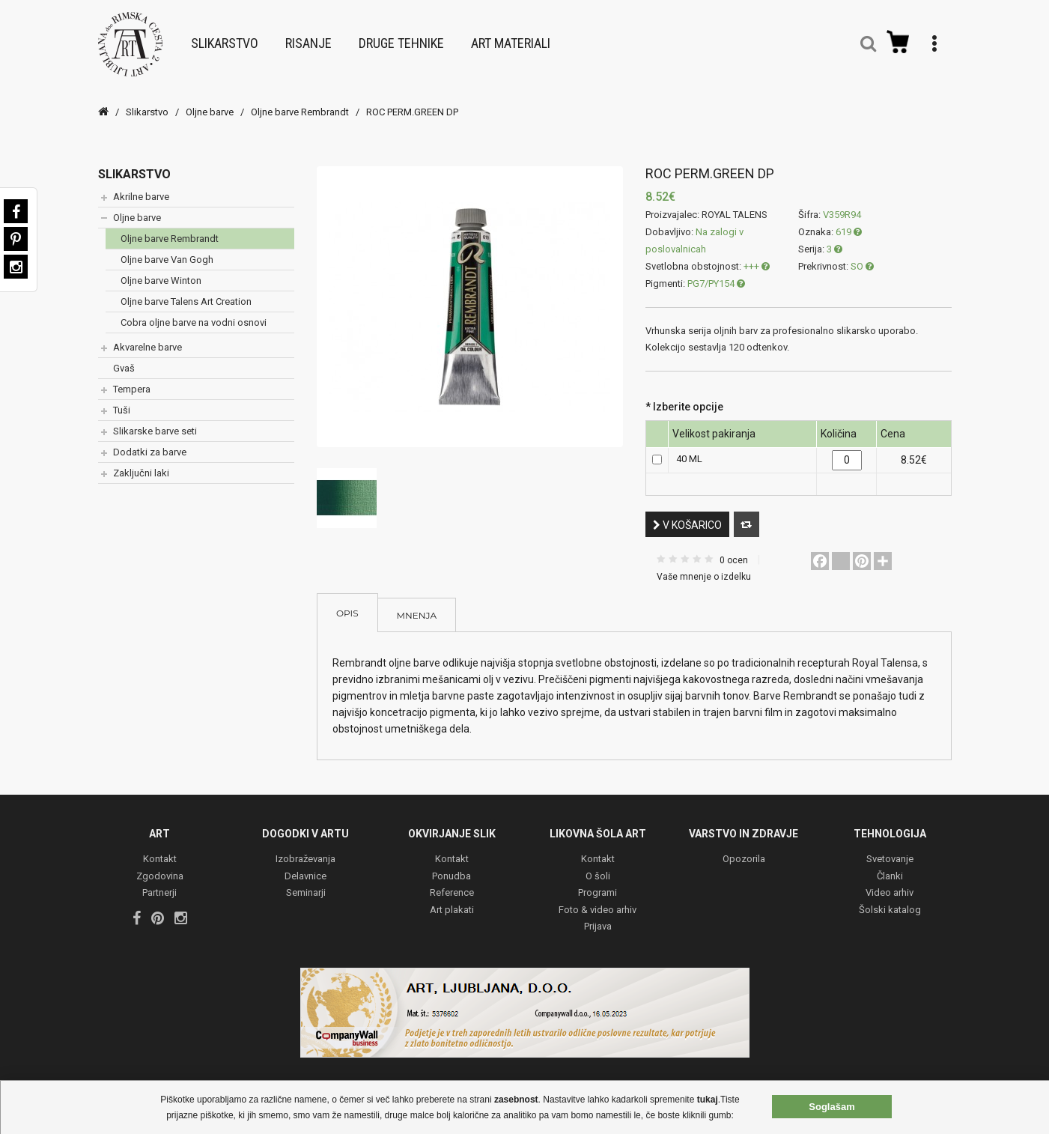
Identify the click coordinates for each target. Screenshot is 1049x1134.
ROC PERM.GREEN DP (412, 103)
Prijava (598, 918)
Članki (890, 867)
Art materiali (510, 38)
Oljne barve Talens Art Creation (186, 292)
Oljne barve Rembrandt (300, 103)
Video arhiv (889, 885)
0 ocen (734, 551)
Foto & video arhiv (597, 901)
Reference (452, 885)
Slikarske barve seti (155, 422)
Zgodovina (159, 867)
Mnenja (417, 606)
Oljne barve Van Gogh (167, 250)
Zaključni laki (141, 464)
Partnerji (159, 885)
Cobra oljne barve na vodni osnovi (194, 313)
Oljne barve (210, 103)
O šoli (598, 867)
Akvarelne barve (147, 338)
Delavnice (305, 867)
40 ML (689, 449)
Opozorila (744, 851)
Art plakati (452, 901)
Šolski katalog (890, 901)
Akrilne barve (141, 187)
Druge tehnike (401, 38)
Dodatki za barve (149, 443)
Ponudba (451, 867)
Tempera (131, 380)
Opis (347, 604)
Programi (597, 885)
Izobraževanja (305, 851)
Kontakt (160, 851)
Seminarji (306, 885)
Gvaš (124, 359)
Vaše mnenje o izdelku (704, 568)
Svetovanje (889, 851)
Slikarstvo (224, 38)
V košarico (687, 516)
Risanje (308, 38)
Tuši (121, 401)
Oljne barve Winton (161, 271)
